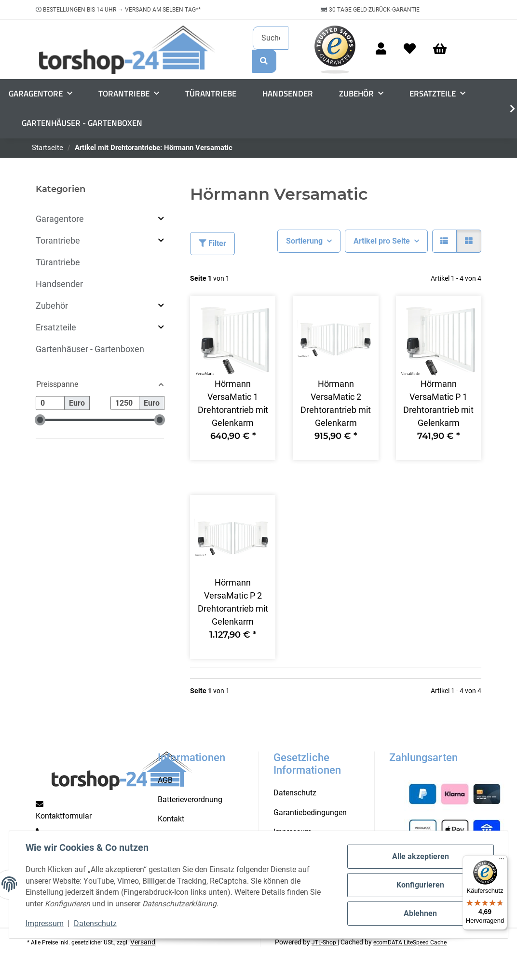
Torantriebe (58, 240)
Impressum (46, 923)
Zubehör (52, 305)
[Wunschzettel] (409, 49)
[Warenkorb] (444, 49)
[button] (381, 49)
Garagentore (60, 219)
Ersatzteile (56, 327)
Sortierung (304, 241)
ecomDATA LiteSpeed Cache (410, 942)
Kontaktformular (64, 815)
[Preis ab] (50, 403)
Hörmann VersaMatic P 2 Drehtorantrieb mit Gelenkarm (233, 602)
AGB (165, 780)
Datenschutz (96, 923)
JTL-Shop (325, 942)
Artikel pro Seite (382, 241)
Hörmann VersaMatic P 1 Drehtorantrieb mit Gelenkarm (438, 403)
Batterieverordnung (190, 799)
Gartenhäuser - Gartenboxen (90, 349)
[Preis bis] (124, 403)
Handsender (59, 284)
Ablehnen (419, 912)
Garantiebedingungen (310, 812)
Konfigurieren (419, 884)
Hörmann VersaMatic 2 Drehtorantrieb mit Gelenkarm (335, 403)
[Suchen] (270, 38)
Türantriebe (58, 262)
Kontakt (171, 818)
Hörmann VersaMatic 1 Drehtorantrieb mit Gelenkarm (233, 403)
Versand (142, 942)
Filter (212, 243)
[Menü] (501, 861)
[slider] (40, 420)
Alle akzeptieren (419, 856)
